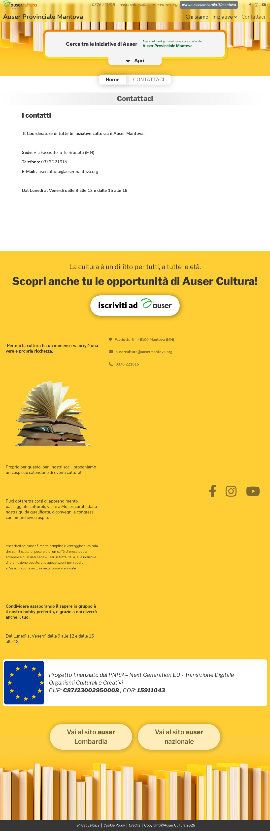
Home (112, 79)
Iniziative (222, 16)
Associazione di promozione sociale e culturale (172, 41)
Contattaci (253, 16)
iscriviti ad (135, 304)
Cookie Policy (114, 825)
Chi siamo (197, 16)
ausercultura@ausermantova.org (144, 351)
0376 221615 (127, 364)
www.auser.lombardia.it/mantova (209, 5)
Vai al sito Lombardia (91, 736)
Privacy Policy (88, 825)
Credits (134, 825)
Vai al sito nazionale (179, 736)
